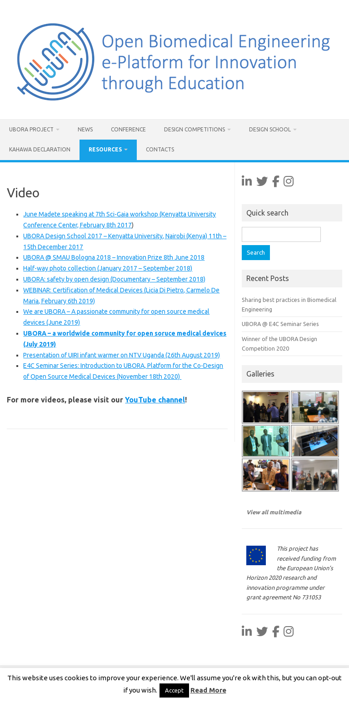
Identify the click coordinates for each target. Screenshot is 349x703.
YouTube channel (155, 400)
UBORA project (31, 129)
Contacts (160, 149)
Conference (128, 129)
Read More (208, 690)
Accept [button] (174, 690)
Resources (105, 149)
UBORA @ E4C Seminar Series (280, 324)
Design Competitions (194, 129)
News (85, 129)
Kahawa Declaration (39, 149)
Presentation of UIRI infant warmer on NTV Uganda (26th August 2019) (121, 355)
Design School (270, 129)
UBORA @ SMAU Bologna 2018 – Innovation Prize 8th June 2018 (113, 257)
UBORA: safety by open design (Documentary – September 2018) (114, 279)
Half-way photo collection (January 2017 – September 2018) (107, 268)
